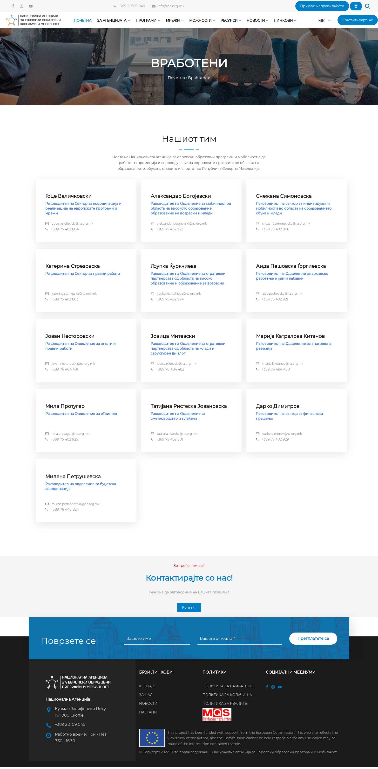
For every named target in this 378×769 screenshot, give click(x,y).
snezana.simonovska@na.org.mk (286, 224)
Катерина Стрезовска (73, 267)
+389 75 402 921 (275, 300)
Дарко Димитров (277, 407)
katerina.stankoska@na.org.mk (74, 294)
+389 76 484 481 (64, 370)
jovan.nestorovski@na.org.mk (73, 364)
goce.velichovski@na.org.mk (73, 224)
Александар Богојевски (181, 196)
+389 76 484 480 (276, 370)
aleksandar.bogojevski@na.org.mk (182, 224)
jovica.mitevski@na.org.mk (176, 364)
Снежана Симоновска (284, 196)
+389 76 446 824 (65, 511)
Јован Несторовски (70, 337)
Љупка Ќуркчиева (174, 267)
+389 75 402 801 (169, 440)
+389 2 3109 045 (130, 6)
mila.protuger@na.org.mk (71, 435)
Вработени (198, 78)
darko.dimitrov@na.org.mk (282, 435)
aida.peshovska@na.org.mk (282, 294)
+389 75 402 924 (170, 300)
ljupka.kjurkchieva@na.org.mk (179, 294)
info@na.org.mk (169, 6)
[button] (322, 6)
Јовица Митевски (173, 337)
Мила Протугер (65, 407)
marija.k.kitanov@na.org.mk (282, 364)
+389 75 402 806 (275, 229)
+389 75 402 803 (65, 300)
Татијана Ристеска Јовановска (189, 407)
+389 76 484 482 (170, 370)
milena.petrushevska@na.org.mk (76, 505)
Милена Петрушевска (73, 478)
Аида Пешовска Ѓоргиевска (291, 267)
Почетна (177, 78)
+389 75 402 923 (170, 229)
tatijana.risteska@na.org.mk (177, 435)
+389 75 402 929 (275, 440)
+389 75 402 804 (65, 229)
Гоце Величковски (69, 196)
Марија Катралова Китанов (290, 337)
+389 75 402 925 (64, 440)
